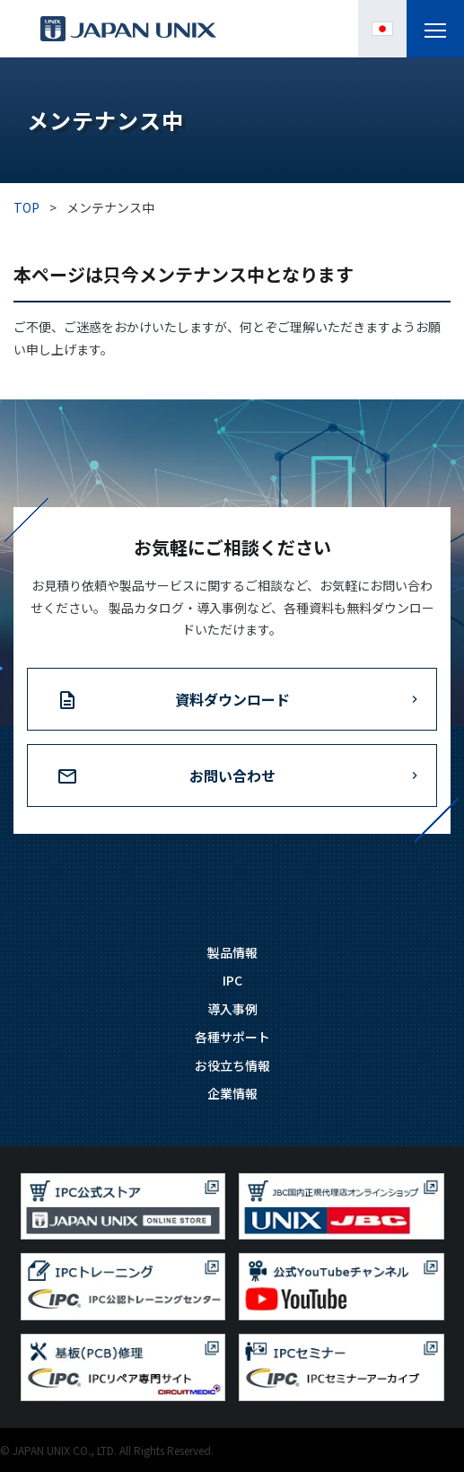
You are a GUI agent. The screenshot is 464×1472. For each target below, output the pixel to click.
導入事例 (232, 1009)
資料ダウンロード (232, 699)
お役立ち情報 (232, 1065)
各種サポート (232, 1037)
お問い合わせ (232, 775)
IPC (232, 980)
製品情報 (232, 952)
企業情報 (232, 1093)
